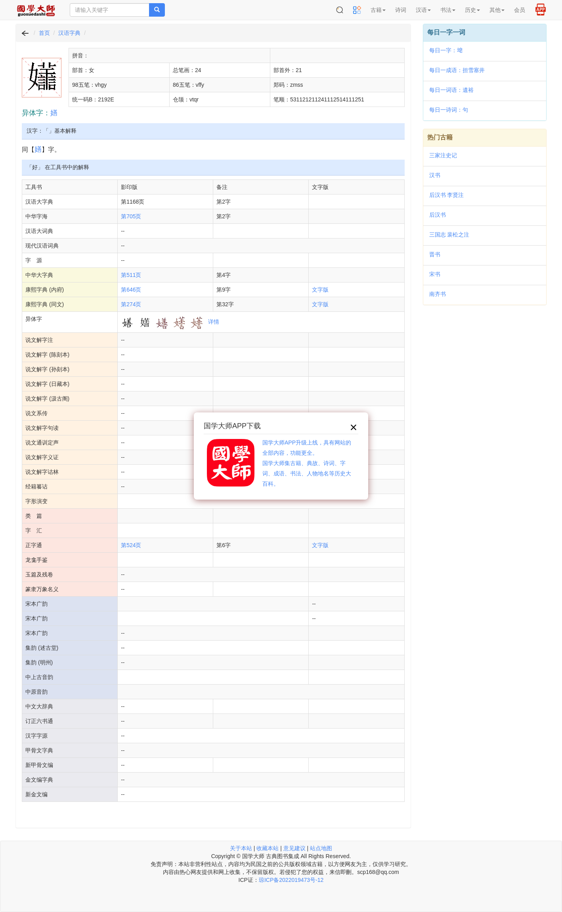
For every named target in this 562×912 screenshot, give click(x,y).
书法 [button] (447, 10)
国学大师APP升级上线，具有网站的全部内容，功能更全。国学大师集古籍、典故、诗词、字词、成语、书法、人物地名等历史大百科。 (306, 463)
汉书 (434, 175)
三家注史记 (443, 155)
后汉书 (437, 215)
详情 (213, 322)
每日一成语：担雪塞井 (457, 70)
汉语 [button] (423, 10)
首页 (44, 33)
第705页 (131, 216)
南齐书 (437, 294)
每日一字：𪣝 (446, 50)
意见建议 (294, 848)
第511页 (131, 275)
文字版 (320, 289)
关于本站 (241, 848)
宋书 (434, 274)
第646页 (131, 289)
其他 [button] (497, 10)
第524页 (131, 545)
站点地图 (321, 848)
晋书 (434, 254)
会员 (519, 10)
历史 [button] (472, 10)
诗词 (400, 10)
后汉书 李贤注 (446, 195)
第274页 (131, 304)
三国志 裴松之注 (449, 234)
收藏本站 (267, 848)
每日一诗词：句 (448, 110)
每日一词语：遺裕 (451, 90)
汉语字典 (69, 33)
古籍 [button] (378, 10)
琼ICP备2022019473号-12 (291, 880)
